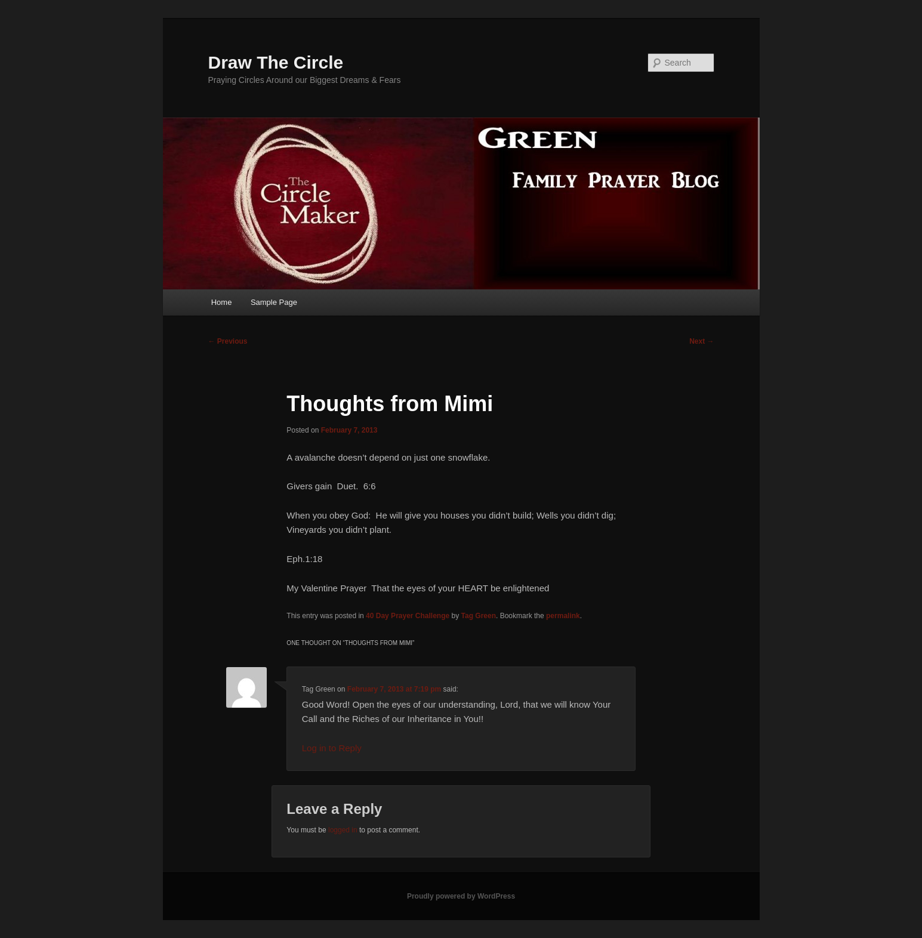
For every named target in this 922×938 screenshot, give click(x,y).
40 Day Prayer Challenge (407, 616)
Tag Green (478, 616)
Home (221, 302)
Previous (228, 341)
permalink (563, 616)
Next (701, 341)
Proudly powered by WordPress (461, 896)
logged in (342, 830)
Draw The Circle (276, 62)
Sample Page (274, 302)
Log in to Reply (332, 748)
